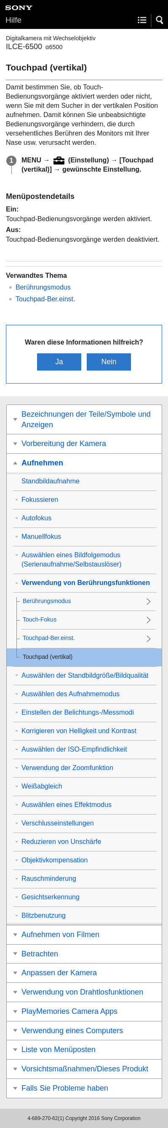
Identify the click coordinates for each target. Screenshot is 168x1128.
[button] (160, 20)
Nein (108, 362)
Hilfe (13, 20)
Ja (59, 362)
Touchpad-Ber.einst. (45, 299)
